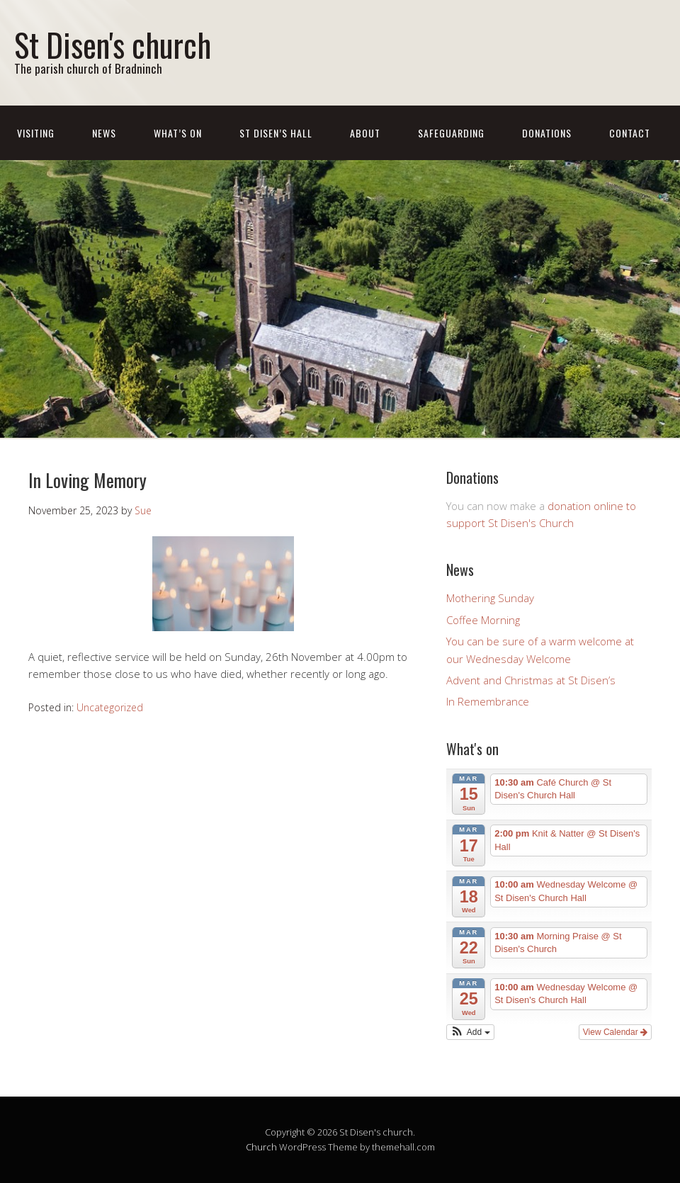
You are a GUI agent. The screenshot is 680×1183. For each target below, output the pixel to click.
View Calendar (615, 1032)
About (365, 132)
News (104, 132)
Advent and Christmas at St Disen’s (531, 680)
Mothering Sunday (490, 598)
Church (261, 1146)
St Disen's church (112, 44)
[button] (470, 1032)
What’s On (178, 132)
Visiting (36, 132)
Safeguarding (451, 132)
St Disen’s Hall (275, 132)
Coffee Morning (483, 620)
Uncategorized (109, 707)
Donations (547, 132)
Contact (629, 132)
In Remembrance (487, 701)
